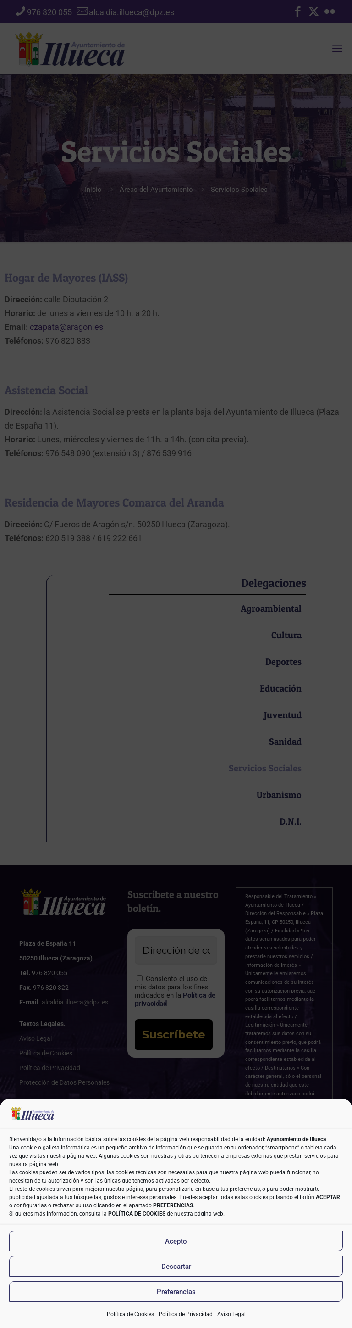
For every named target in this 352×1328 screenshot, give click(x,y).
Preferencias (176, 1292)
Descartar (176, 1266)
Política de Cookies (130, 1314)
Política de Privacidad (186, 1314)
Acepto (176, 1241)
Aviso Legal (231, 1314)
